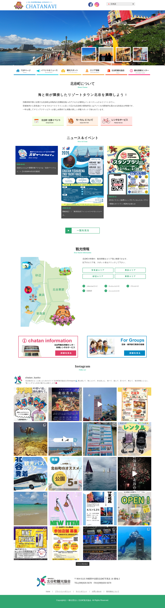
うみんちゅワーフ (92, 286)
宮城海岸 (89, 291)
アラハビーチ (135, 286)
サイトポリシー (81, 591)
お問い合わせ (97, 591)
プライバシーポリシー (63, 591)
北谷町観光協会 (116, 71)
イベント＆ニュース (48, 71)
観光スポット (71, 71)
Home (48, 591)
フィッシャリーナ (114, 291)
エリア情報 (93, 71)
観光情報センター (139, 71)
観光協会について (112, 591)
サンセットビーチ (114, 286)
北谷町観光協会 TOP (25, 71)
